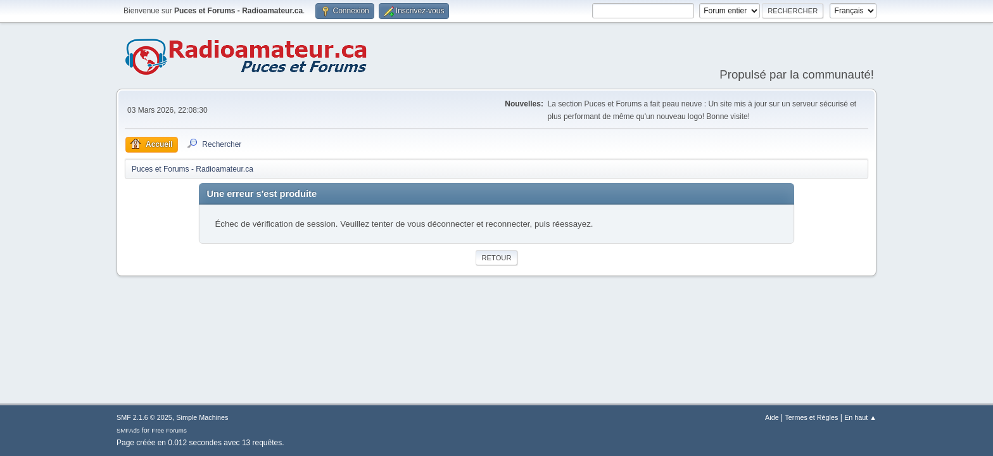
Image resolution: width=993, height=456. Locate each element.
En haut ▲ (860, 417)
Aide (772, 417)
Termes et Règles (811, 417)
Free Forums (169, 430)
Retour (496, 258)
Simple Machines (202, 417)
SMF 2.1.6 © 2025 (144, 417)
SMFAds (128, 430)
